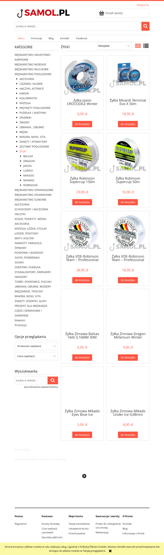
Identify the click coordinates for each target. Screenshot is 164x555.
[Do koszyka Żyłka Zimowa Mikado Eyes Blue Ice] (82, 435)
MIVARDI (28, 180)
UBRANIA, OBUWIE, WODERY (33, 286)
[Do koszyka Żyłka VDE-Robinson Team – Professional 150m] (82, 280)
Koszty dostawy (51, 523)
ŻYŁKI (22, 151)
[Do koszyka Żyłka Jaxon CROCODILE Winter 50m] (82, 124)
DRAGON (29, 161)
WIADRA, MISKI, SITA (32, 137)
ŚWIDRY (24, 122)
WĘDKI (23, 132)
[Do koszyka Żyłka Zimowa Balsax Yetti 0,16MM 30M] (82, 357)
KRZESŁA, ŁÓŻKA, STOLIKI (31, 228)
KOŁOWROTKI (28, 98)
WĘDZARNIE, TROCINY (29, 291)
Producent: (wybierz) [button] (29, 346)
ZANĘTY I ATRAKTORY (33, 141)
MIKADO (28, 175)
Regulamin (21, 523)
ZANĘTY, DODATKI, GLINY (31, 301)
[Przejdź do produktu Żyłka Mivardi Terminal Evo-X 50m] (128, 76)
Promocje (21, 325)
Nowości (20, 320)
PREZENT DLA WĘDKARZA (31, 306)
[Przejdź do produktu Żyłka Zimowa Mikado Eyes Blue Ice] (82, 387)
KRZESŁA (25, 103)
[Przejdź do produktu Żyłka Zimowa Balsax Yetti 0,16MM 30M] (82, 310)
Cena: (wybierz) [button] (26, 356)
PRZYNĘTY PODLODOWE (34, 108)
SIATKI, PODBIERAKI (27, 257)
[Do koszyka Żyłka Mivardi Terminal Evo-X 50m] (128, 124)
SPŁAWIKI (25, 117)
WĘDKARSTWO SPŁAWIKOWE (33, 195)
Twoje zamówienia (79, 523)
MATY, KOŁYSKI (24, 238)
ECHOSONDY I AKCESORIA (31, 209)
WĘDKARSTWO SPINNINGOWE (34, 190)
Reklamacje (102, 532)
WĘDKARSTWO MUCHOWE (32, 69)
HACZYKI (20, 214)
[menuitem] (21, 38)
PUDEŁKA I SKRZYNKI (32, 113)
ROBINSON (30, 185)
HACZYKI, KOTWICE (31, 88)
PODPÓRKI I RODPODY (29, 253)
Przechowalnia (77, 533)
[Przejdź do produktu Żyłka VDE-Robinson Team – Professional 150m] (82, 232)
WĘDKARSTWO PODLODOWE (33, 74)
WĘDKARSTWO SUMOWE (30, 199)
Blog (125, 528)
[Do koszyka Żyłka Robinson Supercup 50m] (128, 202)
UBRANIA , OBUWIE (31, 127)
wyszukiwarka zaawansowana (41, 387)
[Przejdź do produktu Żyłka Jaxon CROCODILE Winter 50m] (82, 76)
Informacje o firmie (133, 533)
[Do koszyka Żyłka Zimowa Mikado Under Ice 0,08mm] (128, 435)
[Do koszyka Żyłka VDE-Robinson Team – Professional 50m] (128, 280)
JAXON (27, 166)
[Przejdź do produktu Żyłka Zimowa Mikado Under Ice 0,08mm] (128, 387)
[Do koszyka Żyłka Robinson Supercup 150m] (82, 202)
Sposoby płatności (52, 537)
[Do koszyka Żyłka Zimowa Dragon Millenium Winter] (128, 357)
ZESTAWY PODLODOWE (34, 146)
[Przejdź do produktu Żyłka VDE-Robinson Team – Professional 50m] (128, 232)
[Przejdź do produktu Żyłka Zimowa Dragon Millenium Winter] (128, 310)
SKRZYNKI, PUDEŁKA (27, 267)
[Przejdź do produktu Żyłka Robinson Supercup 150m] (82, 154)
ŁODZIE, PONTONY (26, 233)
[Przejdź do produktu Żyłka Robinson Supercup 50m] (128, 154)
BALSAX (28, 156)
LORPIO (28, 170)
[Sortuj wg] (114, 46)
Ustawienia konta (78, 528)
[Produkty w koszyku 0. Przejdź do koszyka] (111, 13)
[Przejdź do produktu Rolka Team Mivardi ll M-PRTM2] (82, 501)
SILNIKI (19, 262)
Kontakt (127, 523)
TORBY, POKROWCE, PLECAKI (33, 281)
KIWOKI (24, 93)
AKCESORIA (26, 79)
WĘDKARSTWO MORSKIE (30, 64)
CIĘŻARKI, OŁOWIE (31, 84)
